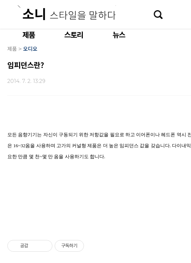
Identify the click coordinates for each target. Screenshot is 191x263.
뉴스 (119, 34)
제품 (28, 34)
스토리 (73, 34)
